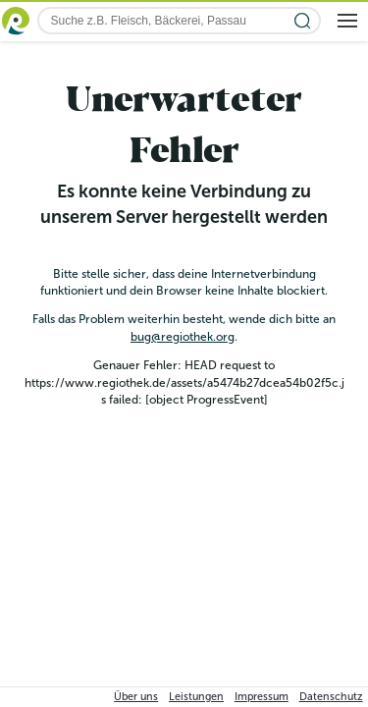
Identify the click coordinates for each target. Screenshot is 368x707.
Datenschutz (331, 696)
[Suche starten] (302, 21)
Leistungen (196, 696)
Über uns (136, 696)
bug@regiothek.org (183, 337)
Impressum (262, 696)
